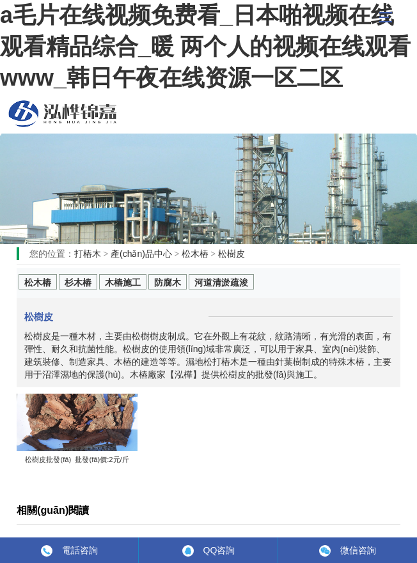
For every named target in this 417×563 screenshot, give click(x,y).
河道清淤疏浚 (221, 282)
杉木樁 (78, 282)
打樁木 (87, 254)
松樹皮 (231, 254)
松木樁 (62, 113)
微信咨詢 (358, 550)
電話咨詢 (80, 550)
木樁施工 (123, 282)
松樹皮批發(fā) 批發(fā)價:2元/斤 (77, 459)
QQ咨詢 (219, 550)
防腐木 (167, 282)
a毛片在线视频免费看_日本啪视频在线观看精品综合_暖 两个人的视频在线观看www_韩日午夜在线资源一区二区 (205, 46)
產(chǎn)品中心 (141, 254)
